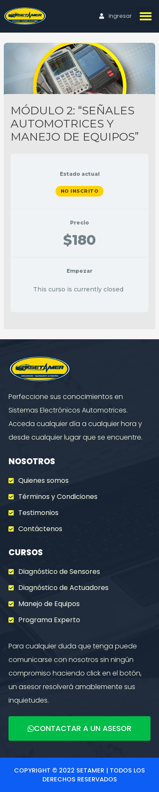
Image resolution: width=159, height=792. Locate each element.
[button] (146, 16)
